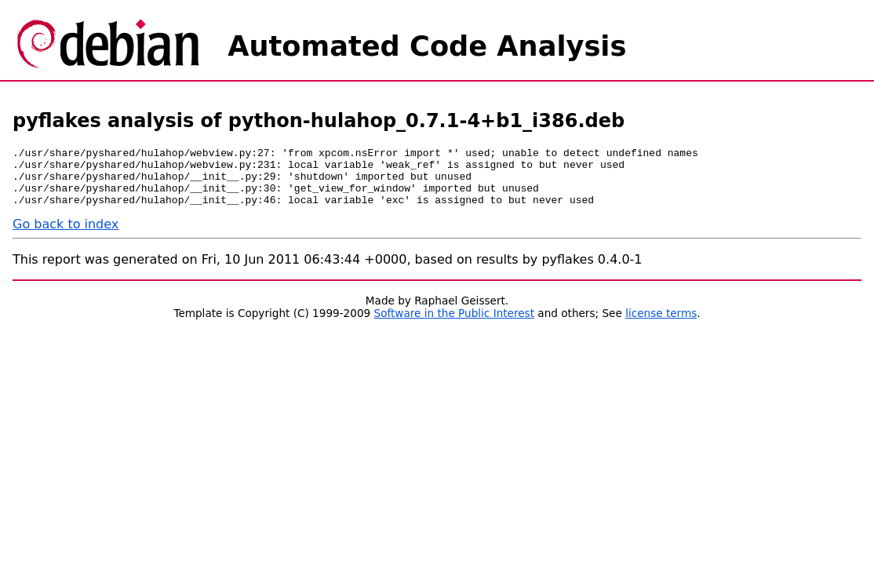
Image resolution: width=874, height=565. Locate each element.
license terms (661, 325)
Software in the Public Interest (454, 325)
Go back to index (65, 235)
